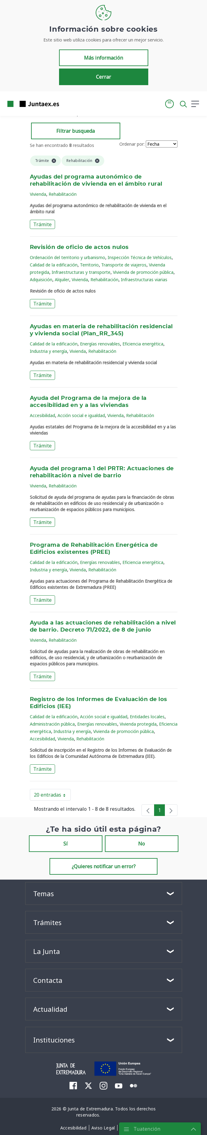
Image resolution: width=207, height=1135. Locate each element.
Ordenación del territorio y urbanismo (67, 257)
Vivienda (38, 194)
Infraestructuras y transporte (81, 272)
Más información (103, 57)
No (141, 843)
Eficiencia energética (142, 344)
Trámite (42, 224)
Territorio (89, 265)
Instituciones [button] (54, 1039)
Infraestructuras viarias (144, 279)
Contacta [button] (47, 980)
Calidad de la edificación (54, 265)
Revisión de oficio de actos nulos (79, 247)
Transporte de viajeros (123, 265)
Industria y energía (48, 351)
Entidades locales (147, 716)
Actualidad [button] (50, 1009)
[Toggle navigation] (67, 103)
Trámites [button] (47, 922)
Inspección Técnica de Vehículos (140, 257)
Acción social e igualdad (81, 415)
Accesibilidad (42, 415)
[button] (169, 104)
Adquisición (41, 279)
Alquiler (62, 279)
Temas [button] (43, 893)
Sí (65, 843)
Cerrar (103, 76)
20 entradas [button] (52, 796)
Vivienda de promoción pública (143, 272)
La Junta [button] (46, 951)
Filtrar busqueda (75, 131)
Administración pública (52, 724)
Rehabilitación (63, 194)
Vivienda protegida (138, 724)
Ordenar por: (132, 144)
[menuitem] (73, 1085)
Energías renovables (100, 344)
